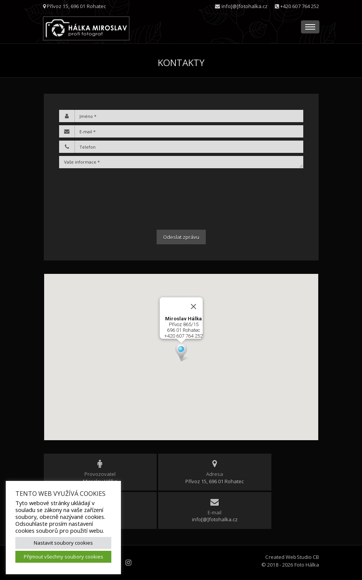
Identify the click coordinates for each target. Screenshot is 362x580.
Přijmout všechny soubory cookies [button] (63, 556)
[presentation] (181, 199)
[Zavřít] (193, 306)
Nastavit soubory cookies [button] (63, 542)
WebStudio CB (302, 556)
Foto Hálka (306, 564)
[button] (181, 352)
